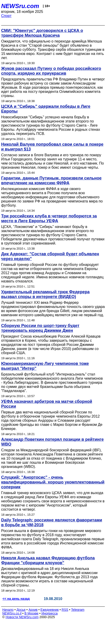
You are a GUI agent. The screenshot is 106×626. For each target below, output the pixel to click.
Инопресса (49, 613)
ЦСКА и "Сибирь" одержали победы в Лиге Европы (45, 109)
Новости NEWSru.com (22, 617)
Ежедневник (50, 610)
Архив (33, 610)
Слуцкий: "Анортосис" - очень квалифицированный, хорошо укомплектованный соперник (52, 482)
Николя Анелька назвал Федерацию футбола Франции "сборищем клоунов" (48, 560)
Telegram (78, 610)
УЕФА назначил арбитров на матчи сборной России (46, 404)
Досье (21, 610)
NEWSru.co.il (11, 613)
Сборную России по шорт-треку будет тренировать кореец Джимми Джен (40, 328)
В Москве (31, 613)
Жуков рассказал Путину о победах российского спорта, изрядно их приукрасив (51, 71)
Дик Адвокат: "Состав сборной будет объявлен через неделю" (50, 256)
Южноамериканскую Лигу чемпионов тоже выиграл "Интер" (45, 366)
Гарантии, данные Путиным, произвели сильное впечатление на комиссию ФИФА (51, 180)
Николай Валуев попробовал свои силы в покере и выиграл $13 (52, 146)
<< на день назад (16, 598)
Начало (8, 610)
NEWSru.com (20, 6)
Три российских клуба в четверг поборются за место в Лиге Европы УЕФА (49, 218)
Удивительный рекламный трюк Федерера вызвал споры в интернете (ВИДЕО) (45, 294)
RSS (65, 610)
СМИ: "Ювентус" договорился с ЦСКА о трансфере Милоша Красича (42, 33)
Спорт (6, 16)
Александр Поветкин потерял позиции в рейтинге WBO (52, 442)
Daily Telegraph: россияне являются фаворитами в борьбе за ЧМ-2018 (51, 522)
